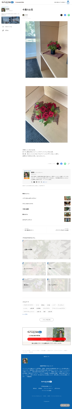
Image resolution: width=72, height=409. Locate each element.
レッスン (25, 308)
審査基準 (29, 376)
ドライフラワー (46, 308)
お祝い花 (39, 311)
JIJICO (49, 396)
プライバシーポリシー (48, 388)
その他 (48, 305)
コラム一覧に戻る (46, 319)
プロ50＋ (44, 396)
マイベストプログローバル (56, 396)
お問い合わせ (57, 388)
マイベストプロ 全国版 (46, 390)
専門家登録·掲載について (46, 386)
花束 (44, 311)
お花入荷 (50, 311)
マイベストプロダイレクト (37, 396)
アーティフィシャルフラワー (58, 308)
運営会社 (35, 388)
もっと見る (24, 314)
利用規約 (40, 388)
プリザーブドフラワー (28, 305)
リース (37, 305)
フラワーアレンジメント (29, 311)
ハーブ (53, 305)
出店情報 (38, 308)
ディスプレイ (28, 18)
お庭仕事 (32, 308)
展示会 (42, 305)
